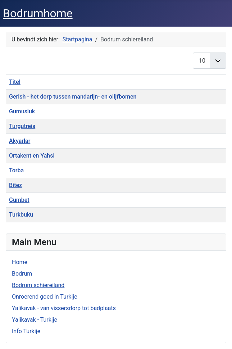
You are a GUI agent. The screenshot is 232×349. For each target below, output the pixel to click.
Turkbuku (21, 214)
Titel (15, 81)
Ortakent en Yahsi (32, 155)
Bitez (15, 185)
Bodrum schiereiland (38, 285)
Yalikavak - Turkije (34, 319)
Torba (16, 170)
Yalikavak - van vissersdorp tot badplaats (64, 308)
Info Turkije (26, 331)
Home (19, 262)
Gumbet (19, 199)
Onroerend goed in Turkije (44, 296)
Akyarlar (19, 140)
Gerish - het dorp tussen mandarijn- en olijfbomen (72, 96)
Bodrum (22, 273)
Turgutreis (22, 126)
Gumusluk (22, 111)
